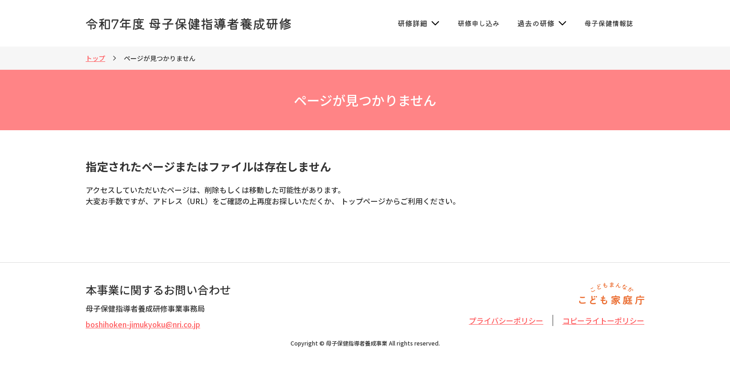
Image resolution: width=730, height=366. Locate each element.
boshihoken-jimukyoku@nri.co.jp (143, 324)
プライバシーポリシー (506, 320)
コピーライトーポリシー (603, 320)
